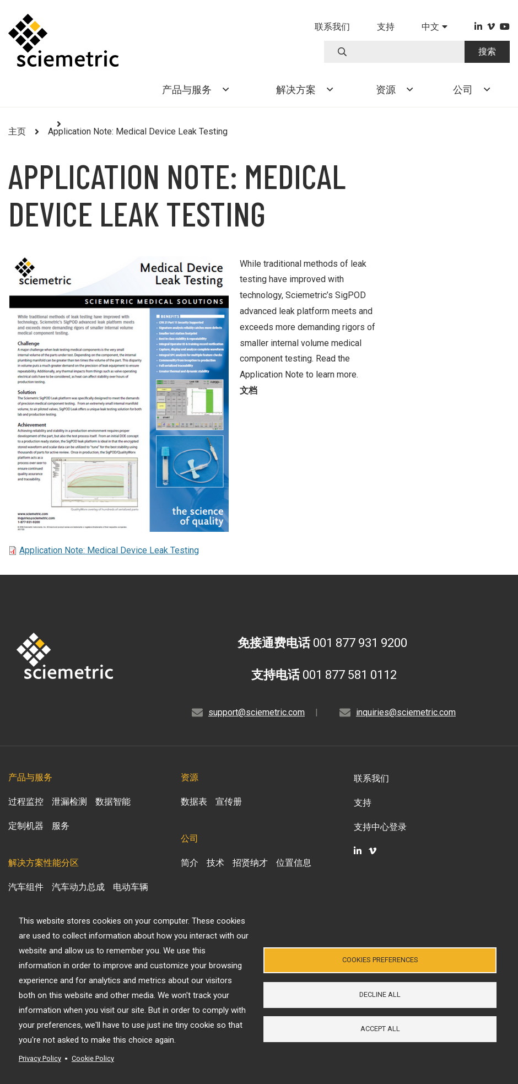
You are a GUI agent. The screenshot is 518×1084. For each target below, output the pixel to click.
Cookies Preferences (380, 959)
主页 (17, 131)
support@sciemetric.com (256, 712)
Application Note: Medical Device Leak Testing (109, 550)
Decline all (380, 994)
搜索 (487, 51)
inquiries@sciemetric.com (406, 712)
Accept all (380, 1030)
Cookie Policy (93, 1058)
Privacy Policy (40, 1058)
